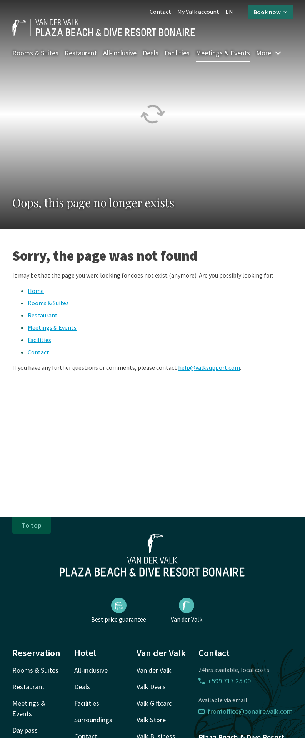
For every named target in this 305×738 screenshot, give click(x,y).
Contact (160, 11)
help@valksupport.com (209, 367)
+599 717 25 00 (224, 680)
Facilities (177, 52)
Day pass (25, 730)
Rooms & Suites (35, 52)
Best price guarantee (118, 610)
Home (36, 290)
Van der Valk (186, 610)
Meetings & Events (223, 52)
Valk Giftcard (155, 703)
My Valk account (198, 11)
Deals (150, 52)
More (269, 52)
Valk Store (151, 719)
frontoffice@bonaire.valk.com (245, 711)
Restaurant (81, 52)
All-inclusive (120, 52)
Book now (270, 12)
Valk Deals (151, 686)
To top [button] (32, 525)
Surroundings (93, 719)
